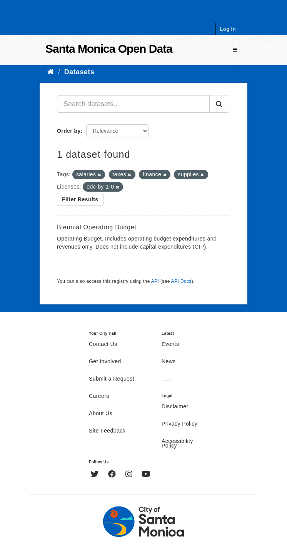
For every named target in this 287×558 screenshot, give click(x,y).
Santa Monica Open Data (108, 48)
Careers (99, 396)
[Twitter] (95, 475)
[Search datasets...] (133, 104)
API (155, 281)
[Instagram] (130, 475)
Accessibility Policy (177, 444)
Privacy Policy (179, 424)
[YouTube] (146, 475)
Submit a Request (111, 379)
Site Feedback (107, 431)
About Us (100, 413)
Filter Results (80, 199)
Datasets (79, 72)
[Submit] (219, 104)
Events (170, 344)
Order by (69, 131)
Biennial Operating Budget (97, 227)
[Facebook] (113, 475)
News (169, 361)
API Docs (181, 281)
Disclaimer (175, 406)
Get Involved (105, 361)
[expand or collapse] (235, 50)
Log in (228, 29)
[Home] (50, 72)
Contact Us (103, 344)
